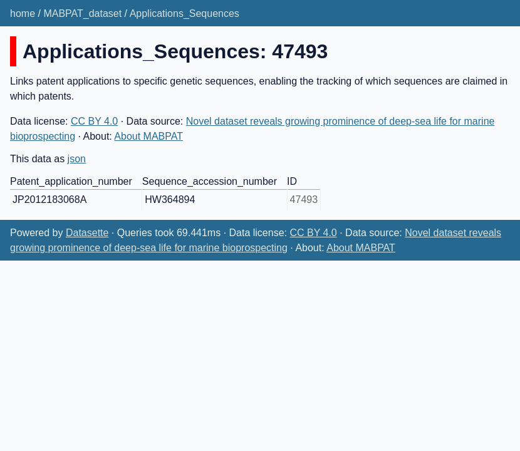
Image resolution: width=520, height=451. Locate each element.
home (22, 13)
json (77, 158)
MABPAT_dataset (82, 13)
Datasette (87, 232)
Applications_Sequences (184, 13)
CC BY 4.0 (94, 121)
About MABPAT (148, 136)
